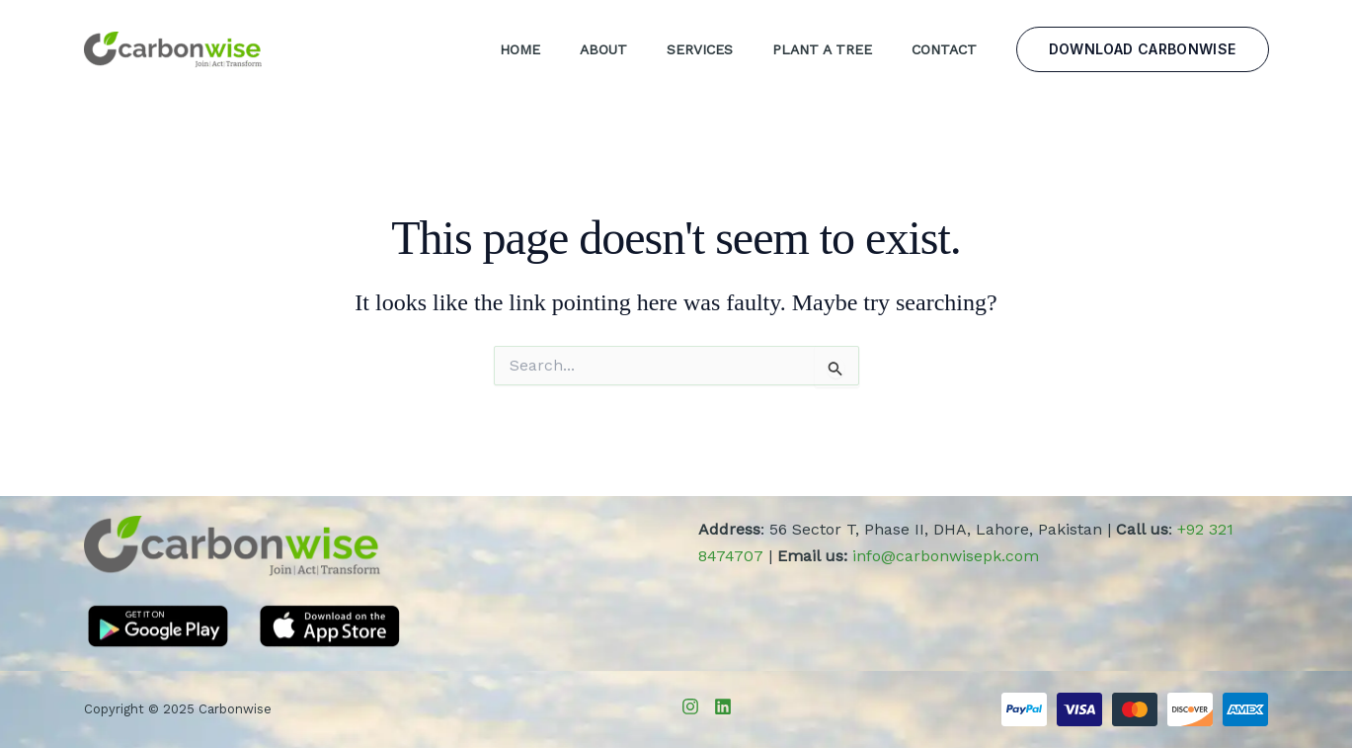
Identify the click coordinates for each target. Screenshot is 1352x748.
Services (700, 49)
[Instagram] (690, 706)
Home (520, 49)
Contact (944, 49)
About (603, 49)
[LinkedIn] (723, 706)
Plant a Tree (822, 49)
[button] (1142, 49)
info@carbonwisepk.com (945, 555)
